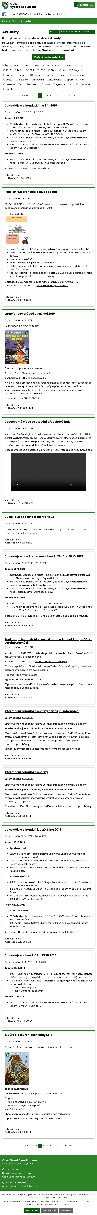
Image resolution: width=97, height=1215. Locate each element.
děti (64, 68)
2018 (36, 63)
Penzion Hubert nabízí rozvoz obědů (31, 190)
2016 (15, 63)
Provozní (39, 77)
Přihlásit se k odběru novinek (77, 30)
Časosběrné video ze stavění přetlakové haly (37, 420)
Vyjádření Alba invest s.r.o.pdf (21, 673)
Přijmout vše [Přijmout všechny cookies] (32, 1210)
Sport (70, 77)
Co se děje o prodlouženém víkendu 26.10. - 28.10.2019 (44, 555)
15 (65, 93)
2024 (19, 68)
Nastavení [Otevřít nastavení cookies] (66, 1210)
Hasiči (9, 73)
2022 (79, 63)
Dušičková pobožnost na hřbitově (29, 515)
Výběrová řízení (64, 82)
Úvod (5, 19)
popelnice (78, 73)
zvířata (10, 87)
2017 (25, 63)
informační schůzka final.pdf (51, 659)
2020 (57, 63)
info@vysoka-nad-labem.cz (52, 12)
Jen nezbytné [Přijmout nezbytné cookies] (49, 1210)
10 (58, 93)
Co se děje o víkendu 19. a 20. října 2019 (33, 828)
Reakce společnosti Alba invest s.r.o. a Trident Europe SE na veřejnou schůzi (48, 639)
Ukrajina (10, 82)
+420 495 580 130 (22, 12)
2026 (42, 68)
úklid (81, 77)
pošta (9, 77)
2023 (8, 68)
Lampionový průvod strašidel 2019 (30, 312)
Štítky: (5, 63)
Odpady (35, 73)
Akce (53, 68)
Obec (14, 19)
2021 (68, 63)
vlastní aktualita (29, 82)
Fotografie (77, 68)
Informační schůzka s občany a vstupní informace (42, 709)
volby (47, 82)
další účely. (62, 1197)
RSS (53, 30)
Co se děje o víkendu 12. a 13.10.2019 (30, 954)
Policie (63, 73)
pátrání (50, 73)
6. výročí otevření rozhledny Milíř (29, 1033)
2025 (31, 68)
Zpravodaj (84, 82)
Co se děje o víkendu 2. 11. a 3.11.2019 (31, 104)
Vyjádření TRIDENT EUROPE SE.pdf (23, 677)
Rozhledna (55, 77)
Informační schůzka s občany (26, 770)
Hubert (22, 73)
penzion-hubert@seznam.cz (52, 283)
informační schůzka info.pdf (64, 747)
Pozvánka (23, 77)
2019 (46, 63)
